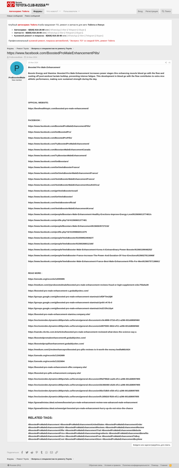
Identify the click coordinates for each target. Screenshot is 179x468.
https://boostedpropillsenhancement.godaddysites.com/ (56, 343)
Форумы (37, 11)
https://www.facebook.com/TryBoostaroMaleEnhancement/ (57, 155)
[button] (60, 11)
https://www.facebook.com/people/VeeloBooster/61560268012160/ (60, 243)
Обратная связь (95, 465)
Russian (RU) (14, 465)
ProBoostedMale (16, 57)
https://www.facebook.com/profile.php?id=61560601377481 (57, 220)
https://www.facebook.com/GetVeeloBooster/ (50, 196)
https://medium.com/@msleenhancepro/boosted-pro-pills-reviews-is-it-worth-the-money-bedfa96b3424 (79, 349)
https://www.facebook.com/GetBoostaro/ (48, 161)
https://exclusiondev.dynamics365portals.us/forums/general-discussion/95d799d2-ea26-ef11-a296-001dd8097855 (84, 379)
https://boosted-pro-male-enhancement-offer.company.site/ (57, 367)
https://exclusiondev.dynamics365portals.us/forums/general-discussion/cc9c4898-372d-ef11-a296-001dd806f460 (84, 320)
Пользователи (70, 11)
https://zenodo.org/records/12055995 (46, 279)
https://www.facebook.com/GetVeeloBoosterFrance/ (54, 167)
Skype (82, 30)
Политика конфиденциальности (136, 465)
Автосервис (20, 30)
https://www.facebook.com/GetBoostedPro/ (49, 132)
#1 (169, 63)
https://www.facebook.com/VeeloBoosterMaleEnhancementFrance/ (61, 179)
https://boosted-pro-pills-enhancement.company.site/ (54, 373)
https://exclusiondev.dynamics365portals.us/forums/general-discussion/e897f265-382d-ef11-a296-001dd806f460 (83, 326)
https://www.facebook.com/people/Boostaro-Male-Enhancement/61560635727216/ (68, 226)
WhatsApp (55, 30)
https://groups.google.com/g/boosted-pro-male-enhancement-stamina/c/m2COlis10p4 (70, 308)
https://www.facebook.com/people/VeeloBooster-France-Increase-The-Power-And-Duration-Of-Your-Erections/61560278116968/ (91, 255)
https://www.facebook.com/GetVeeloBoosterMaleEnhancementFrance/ (63, 173)
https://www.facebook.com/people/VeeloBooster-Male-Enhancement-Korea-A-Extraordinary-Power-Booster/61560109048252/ (90, 249)
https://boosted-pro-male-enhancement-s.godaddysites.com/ (58, 291)
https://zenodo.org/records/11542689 (46, 355)
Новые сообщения (15, 16)
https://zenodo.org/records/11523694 (46, 361)
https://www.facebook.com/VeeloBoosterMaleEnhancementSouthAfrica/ (63, 185)
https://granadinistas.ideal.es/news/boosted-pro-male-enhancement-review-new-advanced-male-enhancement (82, 402)
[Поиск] (166, 11)
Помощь (154, 465)
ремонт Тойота (107, 40)
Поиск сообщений (32, 16)
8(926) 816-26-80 (36, 30)
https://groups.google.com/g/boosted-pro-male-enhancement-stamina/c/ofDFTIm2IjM (70, 296)
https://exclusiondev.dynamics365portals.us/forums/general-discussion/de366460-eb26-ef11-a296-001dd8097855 (84, 385)
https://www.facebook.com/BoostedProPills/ (50, 138)
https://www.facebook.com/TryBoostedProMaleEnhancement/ (58, 144)
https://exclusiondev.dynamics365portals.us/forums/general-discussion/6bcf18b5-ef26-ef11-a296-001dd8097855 (83, 390)
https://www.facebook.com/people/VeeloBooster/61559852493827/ (60, 238)
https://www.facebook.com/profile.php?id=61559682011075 (57, 232)
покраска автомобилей (57, 40)
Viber (64, 30)
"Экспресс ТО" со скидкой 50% (84, 40)
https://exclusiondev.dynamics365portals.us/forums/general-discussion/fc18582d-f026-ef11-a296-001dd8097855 (83, 396)
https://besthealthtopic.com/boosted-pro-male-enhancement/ (58, 108)
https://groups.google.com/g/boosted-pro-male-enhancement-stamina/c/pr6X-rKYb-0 (70, 302)
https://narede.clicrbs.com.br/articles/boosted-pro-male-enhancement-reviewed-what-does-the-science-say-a (82, 332)
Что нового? (52, 11)
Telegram (73, 30)
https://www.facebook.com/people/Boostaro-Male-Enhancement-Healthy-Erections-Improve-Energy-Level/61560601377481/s (89, 214)
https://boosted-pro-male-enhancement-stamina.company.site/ (59, 314)
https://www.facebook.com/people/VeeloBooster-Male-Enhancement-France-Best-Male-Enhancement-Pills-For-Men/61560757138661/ (94, 261)
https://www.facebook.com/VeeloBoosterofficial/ (52, 202)
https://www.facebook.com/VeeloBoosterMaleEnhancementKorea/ (61, 208)
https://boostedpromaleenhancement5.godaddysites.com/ (57, 338)
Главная (163, 465)
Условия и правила (112, 465)
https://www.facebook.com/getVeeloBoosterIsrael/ (53, 191)
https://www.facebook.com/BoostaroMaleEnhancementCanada (59, 149)
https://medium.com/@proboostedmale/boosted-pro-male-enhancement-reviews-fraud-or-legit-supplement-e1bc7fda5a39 (88, 285)
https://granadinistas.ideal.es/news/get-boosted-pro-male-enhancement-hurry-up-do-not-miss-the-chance (80, 408)
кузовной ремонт (37, 40)
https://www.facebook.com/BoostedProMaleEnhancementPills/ (59, 126)
